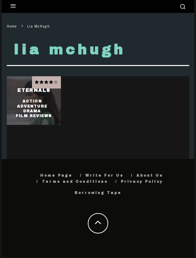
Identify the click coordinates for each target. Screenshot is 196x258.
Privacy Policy (142, 181)
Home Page (56, 175)
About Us (149, 175)
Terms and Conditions (75, 181)
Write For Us (104, 175)
